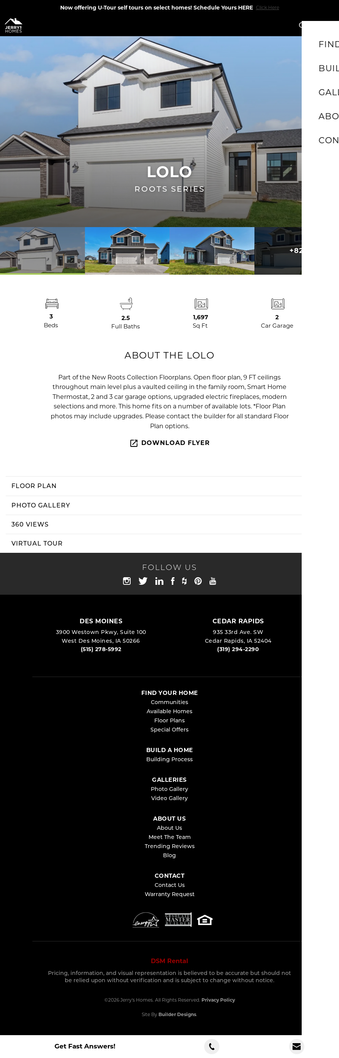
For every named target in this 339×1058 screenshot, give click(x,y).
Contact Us (170, 885)
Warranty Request (170, 894)
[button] (302, 26)
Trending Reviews (170, 846)
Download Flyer (169, 443)
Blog (169, 855)
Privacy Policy (218, 1000)
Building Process (169, 759)
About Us (169, 827)
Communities (169, 702)
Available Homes (169, 711)
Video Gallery (169, 798)
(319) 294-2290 (238, 649)
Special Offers (169, 729)
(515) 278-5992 (101, 649)
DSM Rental (169, 961)
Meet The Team (170, 837)
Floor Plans (169, 720)
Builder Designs (177, 1014)
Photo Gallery (169, 789)
